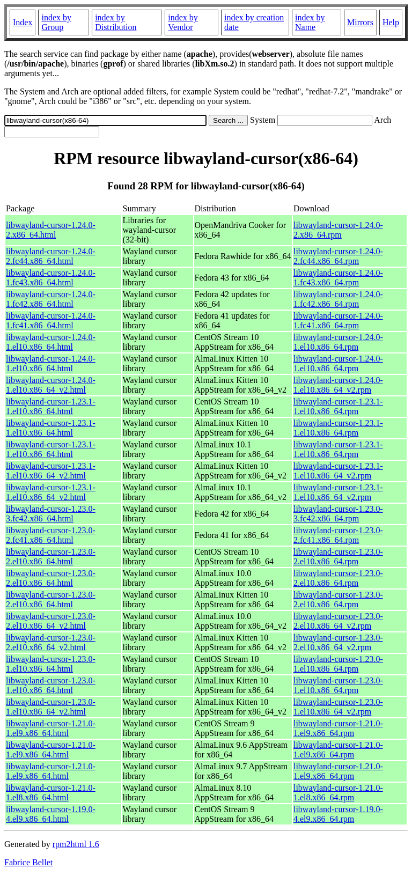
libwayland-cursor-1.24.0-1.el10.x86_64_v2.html (50, 385)
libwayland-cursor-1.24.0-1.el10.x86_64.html (50, 342)
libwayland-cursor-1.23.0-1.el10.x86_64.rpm (338, 663)
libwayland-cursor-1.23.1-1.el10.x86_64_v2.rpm (338, 470)
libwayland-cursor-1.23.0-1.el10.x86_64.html (50, 663)
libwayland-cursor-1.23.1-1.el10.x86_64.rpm (338, 406)
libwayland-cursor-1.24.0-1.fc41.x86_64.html (50, 320)
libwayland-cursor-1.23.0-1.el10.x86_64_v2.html (50, 706)
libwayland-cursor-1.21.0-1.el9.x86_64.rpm (338, 728)
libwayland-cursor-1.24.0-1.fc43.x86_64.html (50, 277)
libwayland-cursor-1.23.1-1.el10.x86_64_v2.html (50, 470)
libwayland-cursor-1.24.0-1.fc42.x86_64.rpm (338, 299)
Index (22, 22)
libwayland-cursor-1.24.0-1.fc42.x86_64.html (50, 299)
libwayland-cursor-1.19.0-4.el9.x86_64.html (50, 814)
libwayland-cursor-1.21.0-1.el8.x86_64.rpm (338, 792)
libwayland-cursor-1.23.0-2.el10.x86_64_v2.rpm (338, 621)
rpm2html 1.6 (76, 844)
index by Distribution (115, 22)
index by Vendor (183, 22)
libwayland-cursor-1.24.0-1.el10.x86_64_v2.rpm (338, 385)
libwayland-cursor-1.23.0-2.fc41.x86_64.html (50, 535)
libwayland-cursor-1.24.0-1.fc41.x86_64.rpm (338, 320)
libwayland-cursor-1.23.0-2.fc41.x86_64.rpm (338, 535)
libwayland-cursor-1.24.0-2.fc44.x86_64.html (50, 256)
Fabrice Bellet (28, 862)
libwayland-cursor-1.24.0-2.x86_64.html (50, 229)
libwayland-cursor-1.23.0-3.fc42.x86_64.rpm (338, 513)
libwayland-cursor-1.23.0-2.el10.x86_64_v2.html (50, 621)
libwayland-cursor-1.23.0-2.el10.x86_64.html (50, 556)
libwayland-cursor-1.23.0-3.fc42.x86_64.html (50, 513)
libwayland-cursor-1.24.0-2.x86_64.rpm (338, 229)
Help (390, 22)
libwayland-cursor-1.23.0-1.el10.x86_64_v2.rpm (338, 706)
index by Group (56, 22)
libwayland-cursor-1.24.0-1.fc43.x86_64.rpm (338, 277)
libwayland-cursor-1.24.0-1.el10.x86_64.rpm (338, 342)
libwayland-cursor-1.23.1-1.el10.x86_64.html (50, 406)
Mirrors (360, 22)
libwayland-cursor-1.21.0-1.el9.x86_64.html (50, 728)
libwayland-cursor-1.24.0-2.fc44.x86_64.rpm (338, 256)
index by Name (310, 22)
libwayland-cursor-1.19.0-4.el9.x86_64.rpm (338, 814)
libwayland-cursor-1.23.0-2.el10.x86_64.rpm (338, 556)
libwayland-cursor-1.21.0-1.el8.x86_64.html (50, 792)
